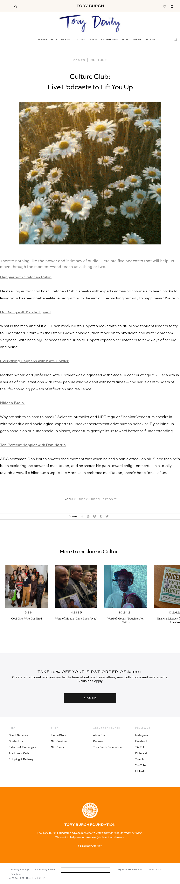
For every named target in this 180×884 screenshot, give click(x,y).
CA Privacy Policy (45, 869)
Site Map (16, 874)
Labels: (69, 499)
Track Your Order (20, 753)
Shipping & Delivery (21, 759)
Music (126, 40)
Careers (98, 741)
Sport (137, 40)
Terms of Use (154, 869)
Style (54, 40)
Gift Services (59, 741)
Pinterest (141, 753)
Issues (42, 40)
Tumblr (139, 759)
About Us (99, 735)
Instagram (141, 735)
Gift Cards (57, 747)
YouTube (141, 765)
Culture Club (95, 499)
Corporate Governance (129, 869)
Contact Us (16, 741)
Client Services (18, 735)
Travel (92, 40)
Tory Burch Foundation (107, 747)
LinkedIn (140, 771)
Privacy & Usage (20, 869)
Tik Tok (140, 747)
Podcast (110, 499)
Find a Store (58, 735)
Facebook (141, 741)
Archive (150, 40)
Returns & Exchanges (22, 747)
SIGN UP (90, 698)
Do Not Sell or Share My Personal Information (85, 870)
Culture (79, 40)
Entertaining (109, 40)
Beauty (65, 40)
